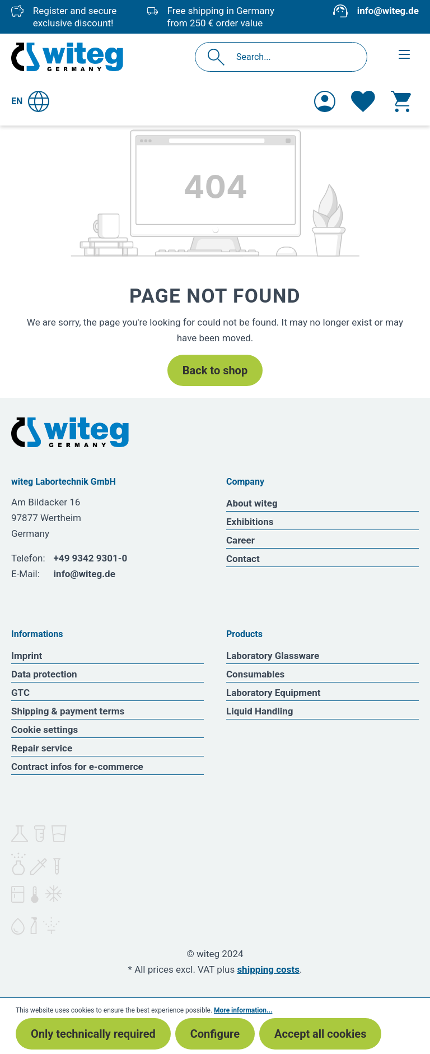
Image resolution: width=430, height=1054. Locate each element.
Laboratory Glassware (272, 655)
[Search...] (293, 57)
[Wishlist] (363, 101)
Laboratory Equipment (273, 692)
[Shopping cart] (401, 101)
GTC (20, 692)
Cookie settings (44, 729)
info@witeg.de (388, 10)
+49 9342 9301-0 (91, 558)
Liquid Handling (259, 711)
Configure (215, 1034)
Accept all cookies (320, 1034)
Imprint (26, 655)
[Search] (219, 57)
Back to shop (215, 370)
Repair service (41, 748)
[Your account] (324, 101)
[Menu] (404, 54)
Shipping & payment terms (67, 711)
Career (240, 540)
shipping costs (268, 969)
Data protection (44, 674)
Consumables (255, 674)
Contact (243, 558)
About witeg (252, 503)
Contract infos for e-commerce (77, 766)
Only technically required (93, 1034)
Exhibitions (249, 521)
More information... (243, 1010)
